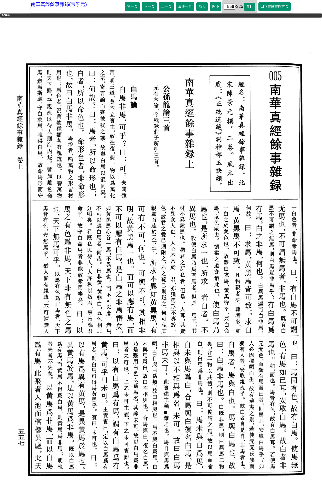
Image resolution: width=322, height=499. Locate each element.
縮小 (215, 6)
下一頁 (149, 6)
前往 (249, 6)
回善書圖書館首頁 (274, 6)
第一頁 (132, 6)
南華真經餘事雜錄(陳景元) (59, 4)
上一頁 (166, 6)
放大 (202, 6)
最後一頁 (185, 6)
